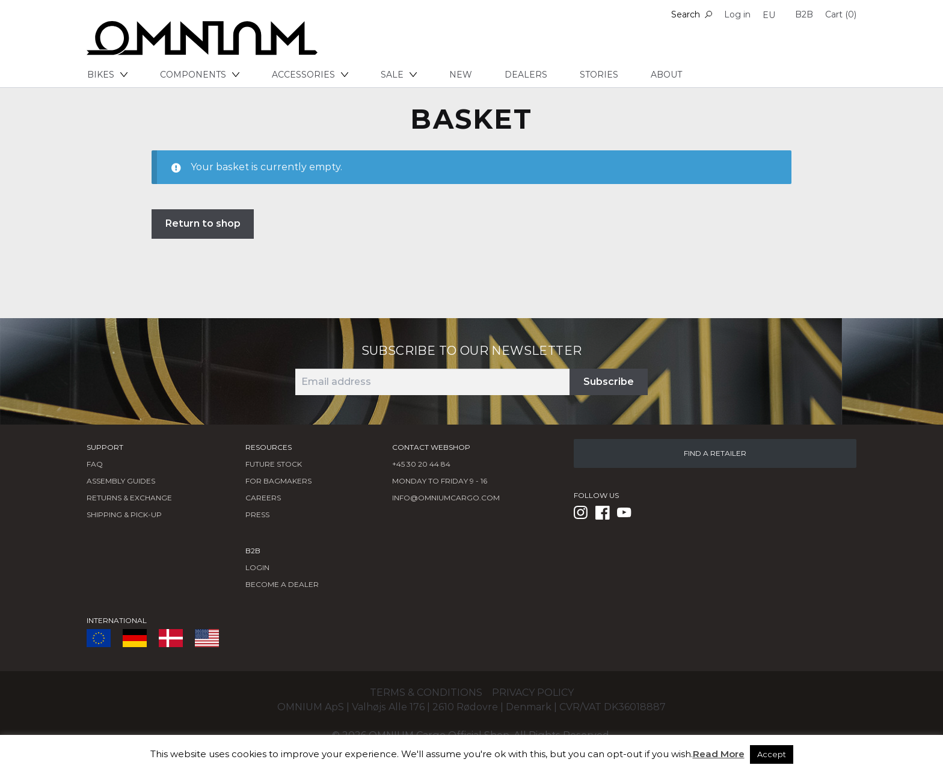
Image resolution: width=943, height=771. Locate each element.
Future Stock (273, 463)
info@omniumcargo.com (446, 497)
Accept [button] (771, 754)
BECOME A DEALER (282, 584)
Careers (263, 497)
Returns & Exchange (129, 497)
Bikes (107, 74)
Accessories (310, 74)
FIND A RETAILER (715, 453)
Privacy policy (533, 692)
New (460, 74)
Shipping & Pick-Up (124, 514)
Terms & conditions (426, 692)
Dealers (526, 74)
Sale (399, 74)
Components (199, 74)
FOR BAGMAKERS (278, 480)
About (666, 74)
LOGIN (257, 567)
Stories (599, 74)
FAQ (95, 463)
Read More (719, 754)
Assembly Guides (121, 480)
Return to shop (203, 223)
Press (257, 514)
